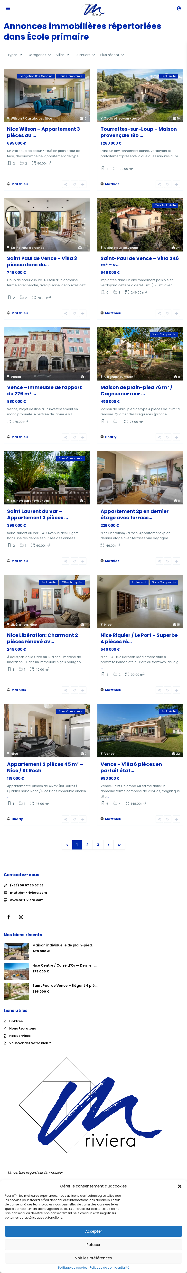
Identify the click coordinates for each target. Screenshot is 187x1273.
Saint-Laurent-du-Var (30, 503)
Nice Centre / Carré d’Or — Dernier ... (64, 971)
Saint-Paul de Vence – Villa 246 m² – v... (140, 262)
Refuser (93, 1244)
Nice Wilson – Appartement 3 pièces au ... (43, 132)
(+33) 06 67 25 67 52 (27, 891)
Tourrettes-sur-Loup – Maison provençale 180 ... (139, 132)
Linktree (16, 1027)
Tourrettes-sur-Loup (122, 118)
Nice (48, 118)
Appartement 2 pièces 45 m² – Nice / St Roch (45, 772)
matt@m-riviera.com (28, 898)
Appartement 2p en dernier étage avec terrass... (135, 517)
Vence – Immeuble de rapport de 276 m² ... (44, 392)
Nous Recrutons (22, 1034)
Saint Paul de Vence (27, 248)
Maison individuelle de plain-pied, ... (64, 951)
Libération (19, 628)
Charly (110, 440)
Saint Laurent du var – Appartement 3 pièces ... (37, 517)
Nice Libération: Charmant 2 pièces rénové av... (42, 642)
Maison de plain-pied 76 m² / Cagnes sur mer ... (136, 392)
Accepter (93, 1231)
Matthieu (19, 185)
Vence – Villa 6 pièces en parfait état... (131, 772)
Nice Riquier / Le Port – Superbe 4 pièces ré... (139, 642)
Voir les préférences (93, 1258)
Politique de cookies (72, 1267)
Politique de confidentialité (109, 1267)
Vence (16, 378)
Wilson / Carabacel (27, 118)
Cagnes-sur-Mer (118, 378)
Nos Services (19, 1041)
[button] (179, 1186)
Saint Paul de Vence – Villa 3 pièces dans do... (42, 262)
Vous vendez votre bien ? (30, 1049)
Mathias (112, 185)
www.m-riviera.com (27, 905)
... (80, 156)
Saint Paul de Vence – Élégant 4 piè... (65, 991)
